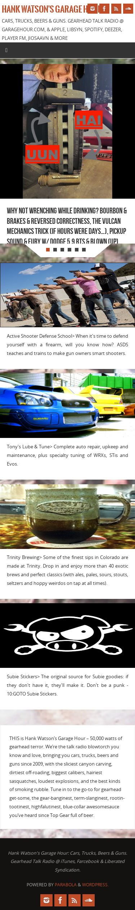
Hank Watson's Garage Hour (52, 9)
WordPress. (95, 885)
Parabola (66, 885)
